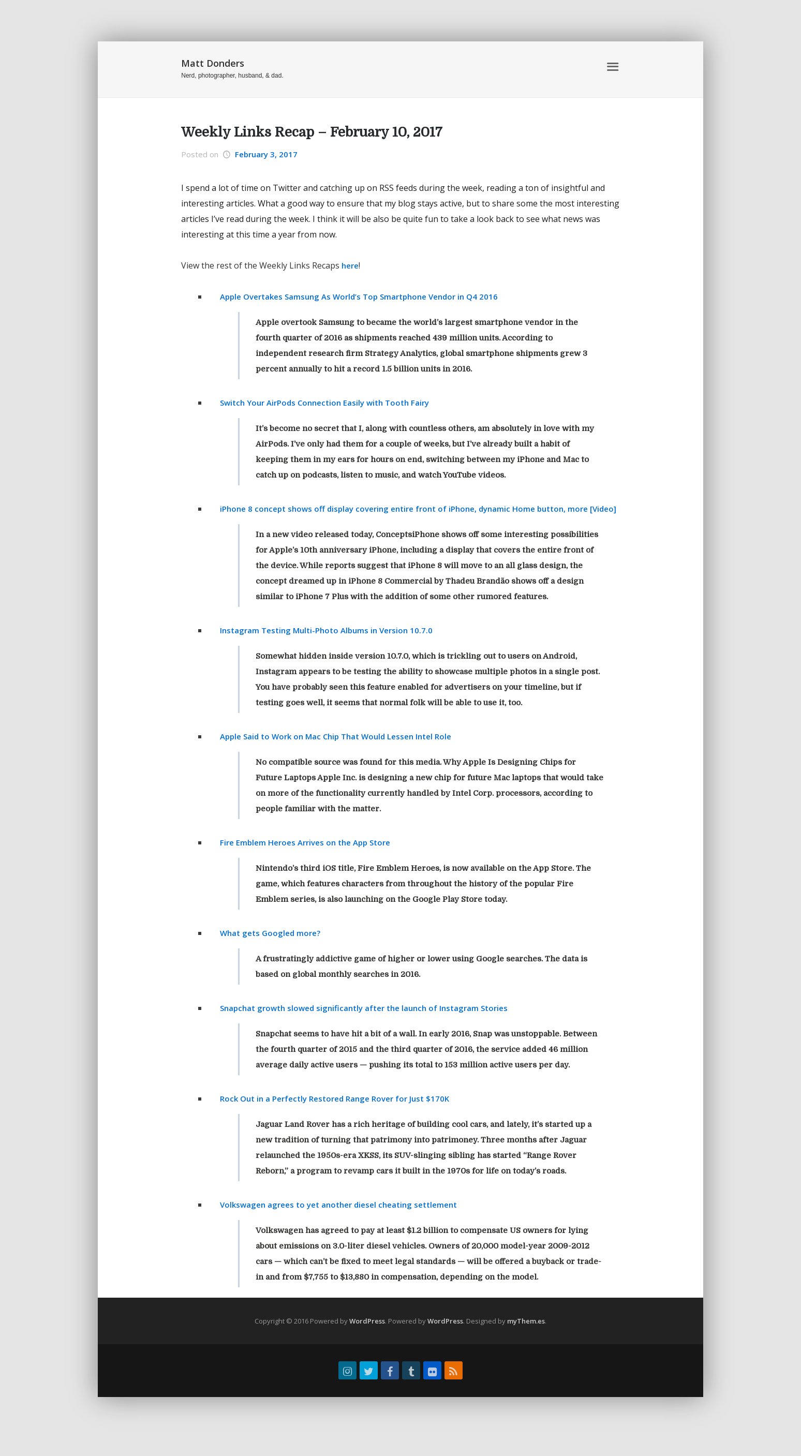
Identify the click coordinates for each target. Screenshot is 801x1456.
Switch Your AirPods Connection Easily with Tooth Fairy (331, 402)
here (351, 265)
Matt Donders (212, 63)
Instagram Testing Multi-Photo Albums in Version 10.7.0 (331, 645)
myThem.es (526, 1336)
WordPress (367, 1336)
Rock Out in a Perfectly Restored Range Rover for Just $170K (342, 1114)
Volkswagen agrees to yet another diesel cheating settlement (346, 1220)
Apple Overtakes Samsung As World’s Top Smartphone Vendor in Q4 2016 (367, 296)
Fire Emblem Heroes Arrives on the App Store (311, 858)
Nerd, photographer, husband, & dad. (232, 75)
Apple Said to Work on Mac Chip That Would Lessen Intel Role (343, 751)
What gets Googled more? (273, 948)
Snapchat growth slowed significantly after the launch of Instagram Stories (372, 1023)
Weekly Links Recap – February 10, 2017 (311, 132)
